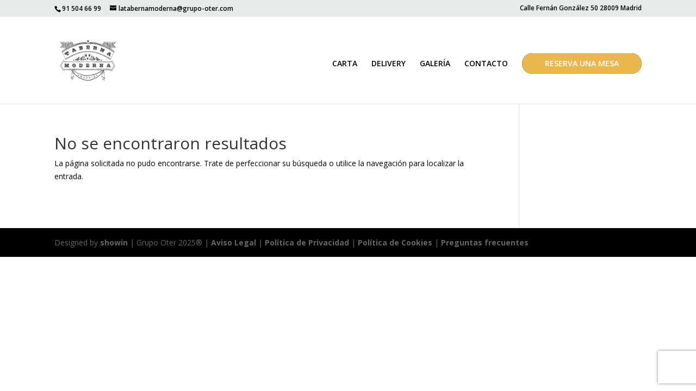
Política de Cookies (396, 242)
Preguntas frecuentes (485, 242)
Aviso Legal (233, 242)
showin (114, 242)
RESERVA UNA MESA (582, 63)
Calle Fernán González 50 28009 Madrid (581, 8)
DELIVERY (388, 64)
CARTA (344, 64)
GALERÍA (435, 64)
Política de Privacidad (307, 242)
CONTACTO (486, 64)
